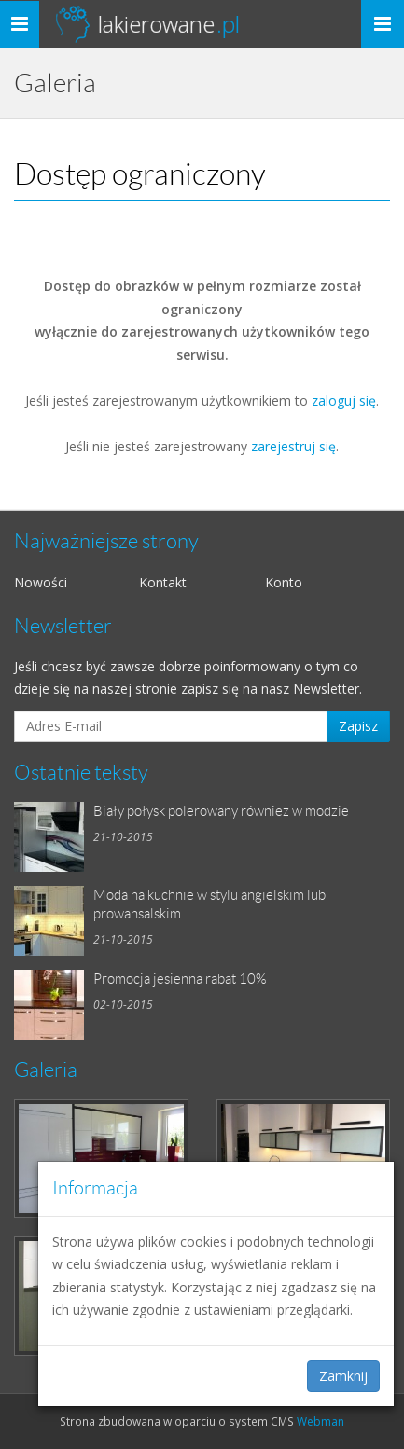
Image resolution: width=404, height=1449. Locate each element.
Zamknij (343, 1376)
